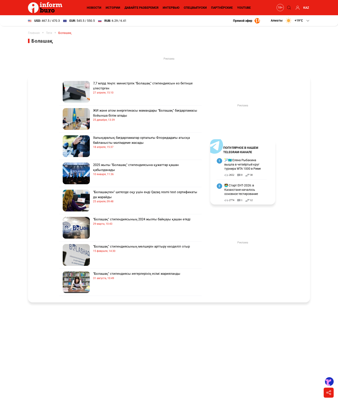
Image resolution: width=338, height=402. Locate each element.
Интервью (171, 7)
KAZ (306, 7)
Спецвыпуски (195, 7)
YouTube (244, 7)
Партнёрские (222, 7)
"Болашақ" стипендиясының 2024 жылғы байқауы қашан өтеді (147, 221)
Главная (34, 33)
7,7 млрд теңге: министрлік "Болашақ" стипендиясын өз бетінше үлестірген (147, 88)
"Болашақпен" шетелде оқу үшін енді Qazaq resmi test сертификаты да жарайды (147, 196)
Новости (94, 7)
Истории (113, 7)
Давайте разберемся (141, 7)
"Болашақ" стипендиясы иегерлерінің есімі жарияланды (147, 276)
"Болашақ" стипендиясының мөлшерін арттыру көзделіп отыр (147, 249)
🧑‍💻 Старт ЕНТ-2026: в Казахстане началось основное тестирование (241, 190)
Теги (49, 33)
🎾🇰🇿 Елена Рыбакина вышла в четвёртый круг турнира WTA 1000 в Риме (242, 164)
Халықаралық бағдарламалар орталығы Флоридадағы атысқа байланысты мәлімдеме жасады (147, 142)
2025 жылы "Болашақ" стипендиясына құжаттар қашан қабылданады (147, 169)
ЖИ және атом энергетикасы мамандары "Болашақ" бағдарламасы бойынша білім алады (147, 115)
